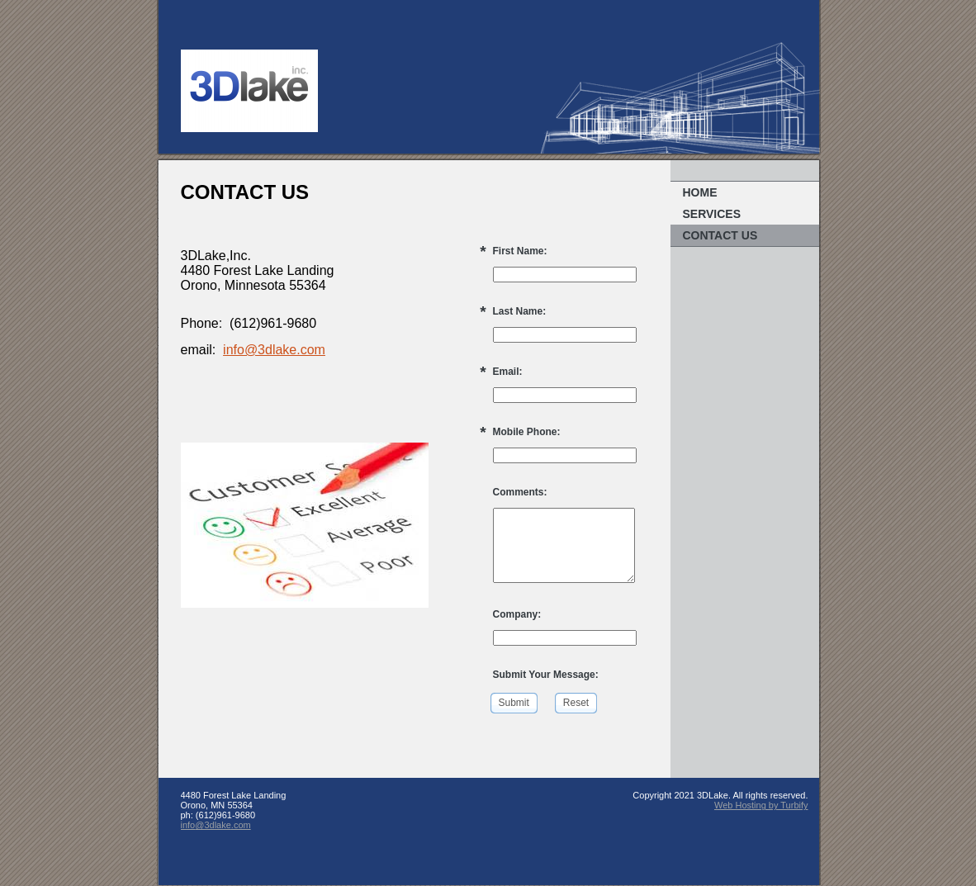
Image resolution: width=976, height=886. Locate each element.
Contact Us (720, 235)
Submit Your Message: (546, 674)
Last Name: (520, 311)
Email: (508, 371)
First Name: (520, 251)
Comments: (520, 492)
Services (712, 213)
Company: (517, 614)
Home (700, 192)
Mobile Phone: (527, 432)
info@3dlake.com (274, 350)
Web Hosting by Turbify (761, 805)
